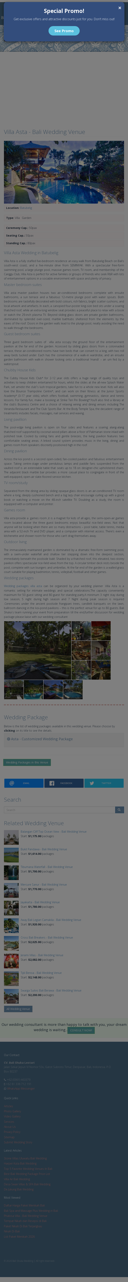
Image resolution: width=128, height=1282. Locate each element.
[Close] (119, 8)
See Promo (64, 30)
